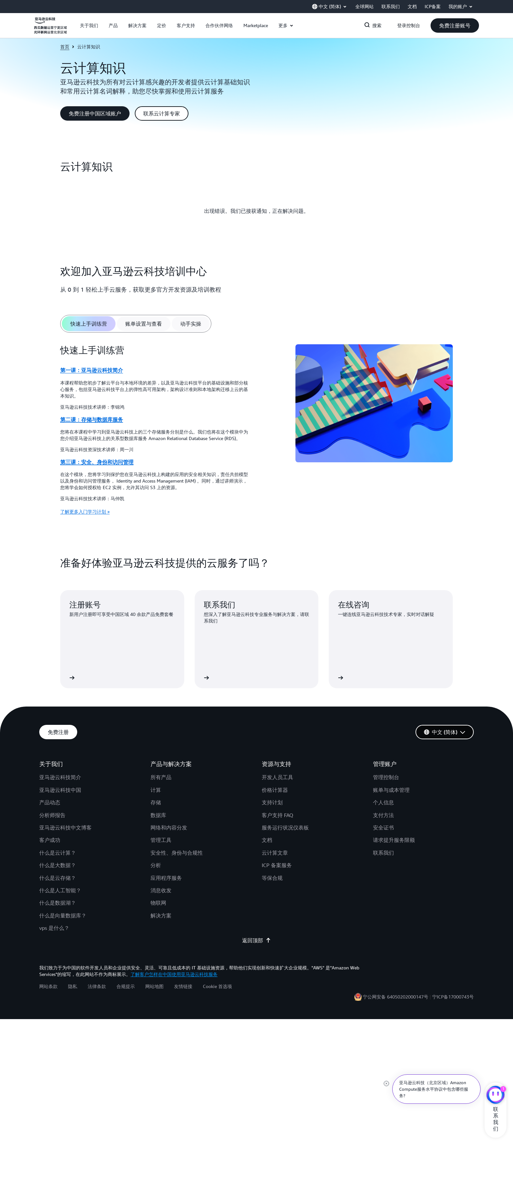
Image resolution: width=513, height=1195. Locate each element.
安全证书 (383, 827)
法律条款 (97, 986)
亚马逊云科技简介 (60, 777)
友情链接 (183, 986)
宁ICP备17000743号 (453, 996)
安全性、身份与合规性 (176, 852)
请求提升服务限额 (394, 840)
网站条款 (48, 986)
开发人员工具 (277, 777)
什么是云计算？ (57, 852)
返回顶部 (256, 940)
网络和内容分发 (168, 827)
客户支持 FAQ (277, 815)
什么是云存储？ (57, 878)
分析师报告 (52, 815)
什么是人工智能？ (60, 890)
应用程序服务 (166, 878)
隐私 (72, 986)
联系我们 (383, 852)
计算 (155, 790)
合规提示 (125, 986)
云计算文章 (275, 852)
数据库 (158, 815)
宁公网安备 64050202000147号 (395, 996)
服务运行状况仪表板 (285, 827)
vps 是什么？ (54, 928)
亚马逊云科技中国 (60, 790)
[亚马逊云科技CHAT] (495, 1095)
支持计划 (272, 802)
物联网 (158, 902)
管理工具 (160, 840)
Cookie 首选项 (217, 986)
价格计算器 (275, 790)
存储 (155, 802)
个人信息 (383, 802)
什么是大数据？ (57, 865)
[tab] (88, 323)
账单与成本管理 (391, 790)
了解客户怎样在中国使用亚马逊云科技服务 (174, 974)
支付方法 (383, 815)
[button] (89, 25)
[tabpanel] (256, 432)
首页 (64, 46)
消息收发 (160, 890)
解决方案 (160, 915)
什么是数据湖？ (57, 902)
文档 (267, 840)
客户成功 (49, 840)
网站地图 (154, 986)
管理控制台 (386, 777)
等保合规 (272, 878)
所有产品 (160, 777)
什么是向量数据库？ (62, 915)
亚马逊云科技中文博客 (65, 827)
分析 (155, 865)
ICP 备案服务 (277, 865)
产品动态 (49, 802)
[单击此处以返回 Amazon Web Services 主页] (50, 29)
